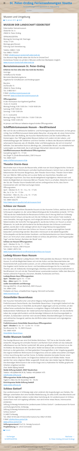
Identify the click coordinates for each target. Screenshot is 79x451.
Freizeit (7, 430)
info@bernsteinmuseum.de (19, 93)
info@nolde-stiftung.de (12, 375)
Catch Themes (46, 449)
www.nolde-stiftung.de (12, 385)
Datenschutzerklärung (66, 447)
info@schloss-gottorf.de (18, 419)
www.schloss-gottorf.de (12, 422)
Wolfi (20, 20)
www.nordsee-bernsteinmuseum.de (24, 95)
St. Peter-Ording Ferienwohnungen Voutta (41, 3)
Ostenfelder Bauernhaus (13, 333)
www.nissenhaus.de (11, 293)
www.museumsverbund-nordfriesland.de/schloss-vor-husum (27, 251)
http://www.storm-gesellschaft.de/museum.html (22, 202)
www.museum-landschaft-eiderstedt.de (18, 62)
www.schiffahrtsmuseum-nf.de (15, 160)
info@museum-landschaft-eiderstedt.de (24, 55)
